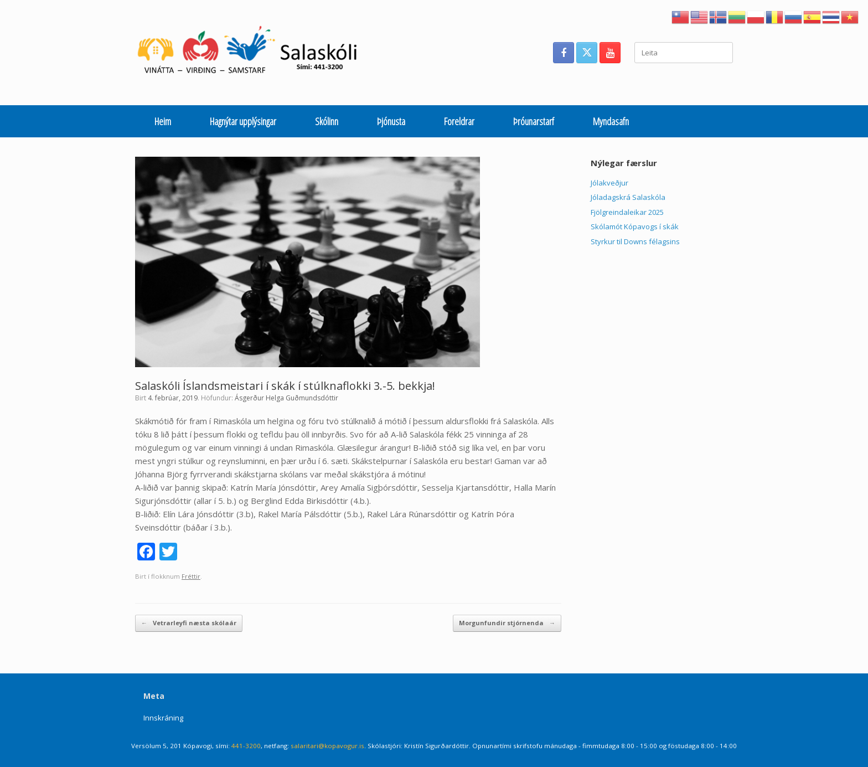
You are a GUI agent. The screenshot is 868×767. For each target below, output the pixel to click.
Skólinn (326, 121)
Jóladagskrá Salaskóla (628, 197)
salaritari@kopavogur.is (327, 746)
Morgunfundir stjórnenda (507, 623)
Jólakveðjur (609, 183)
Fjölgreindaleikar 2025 (627, 212)
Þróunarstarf (533, 121)
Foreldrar (459, 121)
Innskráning (163, 718)
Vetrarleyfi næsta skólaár (188, 623)
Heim (162, 121)
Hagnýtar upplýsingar (243, 121)
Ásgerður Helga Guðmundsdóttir (286, 398)
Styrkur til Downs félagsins (635, 241)
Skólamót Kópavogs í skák (635, 226)
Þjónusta (391, 121)
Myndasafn (611, 121)
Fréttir (191, 576)
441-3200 (246, 746)
